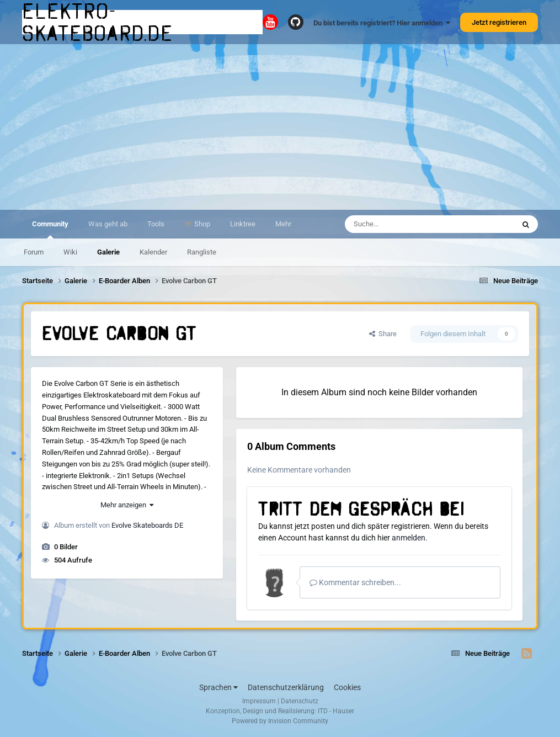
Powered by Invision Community (280, 721)
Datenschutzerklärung (286, 687)
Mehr (283, 224)
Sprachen (218, 687)
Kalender (153, 252)
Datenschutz (299, 701)
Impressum (259, 701)
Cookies (347, 687)
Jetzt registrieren (499, 22)
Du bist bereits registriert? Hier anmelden (381, 23)
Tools (155, 224)
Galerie (108, 252)
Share (383, 334)
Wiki (70, 252)
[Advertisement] (280, 127)
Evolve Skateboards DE (147, 525)
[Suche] (408, 224)
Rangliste (201, 252)
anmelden (408, 537)
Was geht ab (107, 224)
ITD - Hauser (336, 711)
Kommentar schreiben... (355, 582)
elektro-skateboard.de (97, 22)
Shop (201, 224)
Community (50, 229)
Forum (34, 252)
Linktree (242, 224)
